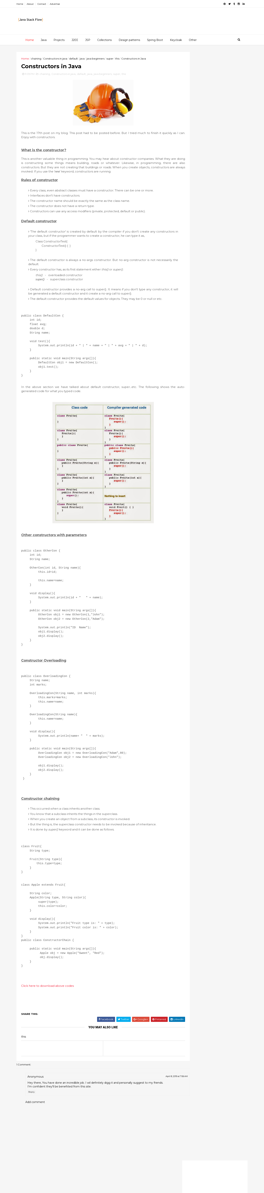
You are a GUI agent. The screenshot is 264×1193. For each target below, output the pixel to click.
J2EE (74, 39)
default (82, 58)
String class (216, 464)
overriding (185, 530)
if (211, 490)
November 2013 (195, 177)
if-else (222, 490)
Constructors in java (64, 58)
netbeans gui (200, 523)
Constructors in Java (198, 206)
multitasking (212, 517)
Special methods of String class (206, 193)
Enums (188, 202)
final (202, 490)
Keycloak (175, 39)
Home (28, 3)
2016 (184, 155)
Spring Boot (154, 39)
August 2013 (193, 230)
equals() (223, 484)
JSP (87, 39)
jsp (181, 510)
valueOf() (210, 563)
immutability (186, 497)
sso (217, 549)
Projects (58, 39)
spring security (188, 549)
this (126, 58)
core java (205, 477)
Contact (50, 3)
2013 (184, 168)
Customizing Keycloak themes (214, 312)
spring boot (217, 536)
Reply (40, 1123)
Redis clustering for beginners (213, 336)
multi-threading (189, 517)
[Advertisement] (206, 78)
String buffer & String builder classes (204, 187)
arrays (183, 471)
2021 (184, 132)
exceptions (186, 490)
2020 (184, 137)
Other (192, 39)
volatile (183, 569)
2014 (184, 164)
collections (186, 477)
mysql (182, 523)
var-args (227, 563)
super (118, 58)
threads (226, 556)
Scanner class (193, 181)
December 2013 (195, 172)
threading (208, 556)
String (199, 464)
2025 (184, 119)
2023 (184, 123)
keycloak (195, 510)
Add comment (44, 1133)
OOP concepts (193, 215)
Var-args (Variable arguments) (204, 211)
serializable (186, 536)
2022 (184, 128)
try (196, 563)
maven (223, 510)
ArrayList (184, 464)
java (90, 58)
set (202, 536)
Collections (104, 39)
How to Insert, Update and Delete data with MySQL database (211, 363)
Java (43, 39)
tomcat (183, 563)
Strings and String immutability (205, 197)
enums (208, 484)
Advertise (63, 3)
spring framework (190, 543)
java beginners (104, 58)
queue (203, 530)
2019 (184, 141)
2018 (184, 146)
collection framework (206, 471)
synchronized (187, 556)
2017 (184, 150)
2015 (184, 159)
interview (206, 497)
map (210, 510)
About (38, 3)
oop (218, 523)
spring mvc (215, 543)
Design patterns (128, 39)
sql (206, 549)
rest (216, 530)
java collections (214, 503)
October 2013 (194, 221)
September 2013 (196, 226)
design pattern (188, 484)
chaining (45, 58)
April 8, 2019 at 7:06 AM (155, 1104)
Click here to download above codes (56, 1013)
